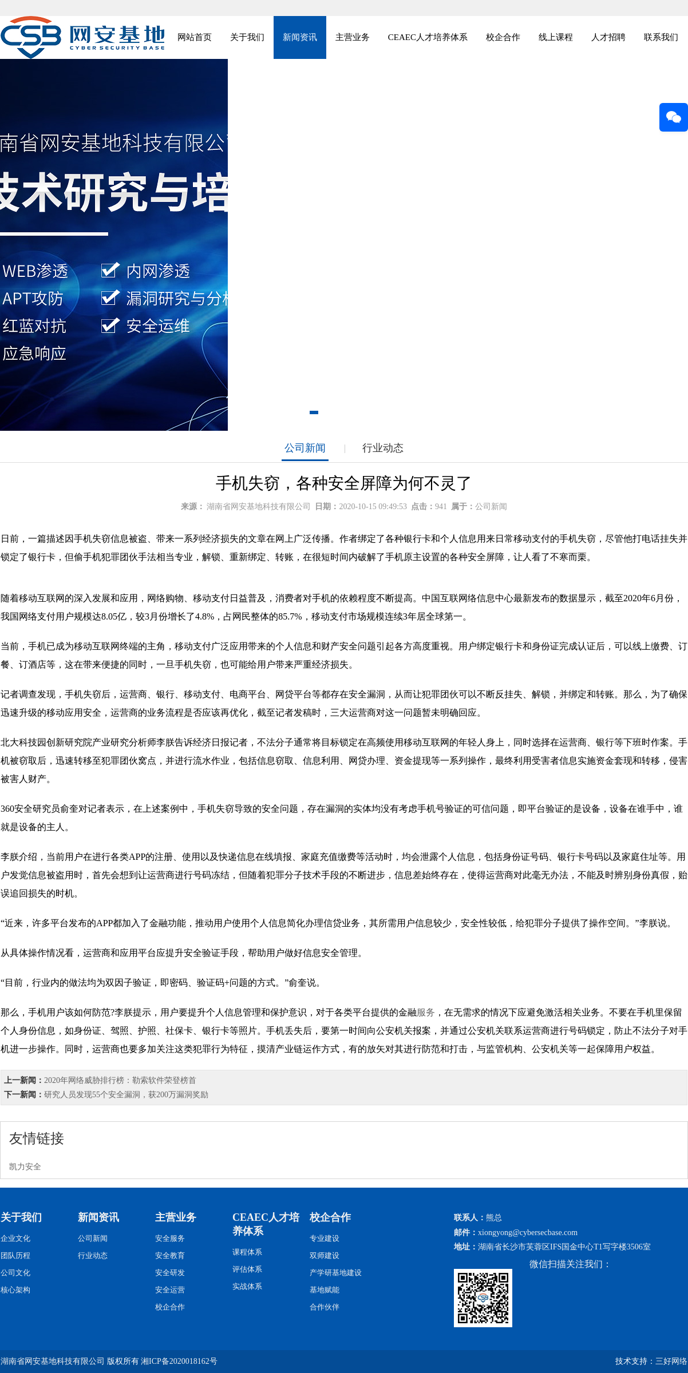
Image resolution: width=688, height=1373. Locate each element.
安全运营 (170, 1289)
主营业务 (352, 37)
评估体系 (247, 1269)
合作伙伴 (324, 1307)
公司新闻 (305, 448)
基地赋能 (324, 1289)
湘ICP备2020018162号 (179, 1361)
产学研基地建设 (336, 1272)
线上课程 (556, 37)
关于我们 (247, 37)
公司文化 (15, 1272)
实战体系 (247, 1286)
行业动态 (383, 448)
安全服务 (170, 1238)
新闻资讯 (300, 37)
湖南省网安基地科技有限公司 (259, 506)
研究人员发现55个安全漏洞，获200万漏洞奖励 (126, 1094)
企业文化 (15, 1238)
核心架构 (15, 1289)
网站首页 (194, 37)
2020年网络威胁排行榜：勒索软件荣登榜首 (120, 1080)
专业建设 (324, 1238)
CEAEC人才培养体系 (428, 37)
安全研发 (170, 1272)
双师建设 (324, 1255)
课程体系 (247, 1252)
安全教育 (170, 1255)
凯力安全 (25, 1166)
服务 (426, 1012)
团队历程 (15, 1255)
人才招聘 (608, 37)
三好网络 (671, 1361)
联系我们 (661, 37)
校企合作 (503, 37)
